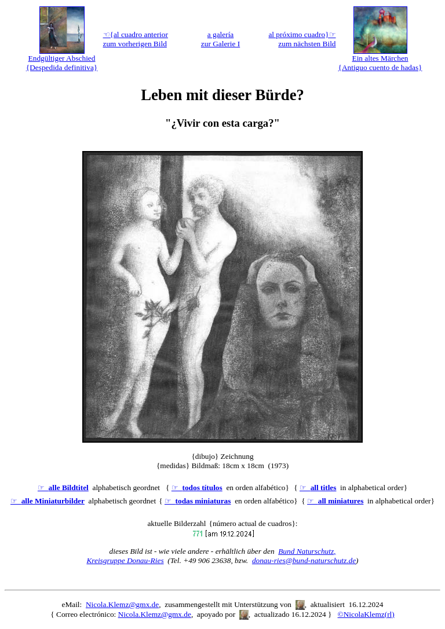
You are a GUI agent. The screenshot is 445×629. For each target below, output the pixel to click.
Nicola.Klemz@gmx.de (122, 604)
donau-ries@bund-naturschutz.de (304, 560)
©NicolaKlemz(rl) (366, 614)
